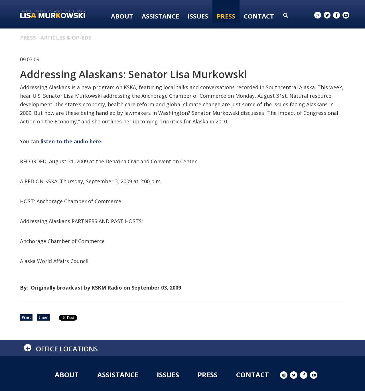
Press (226, 16)
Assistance (160, 16)
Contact (259, 16)
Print (26, 317)
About (122, 16)
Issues (198, 16)
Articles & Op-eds (65, 37)
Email (43, 317)
